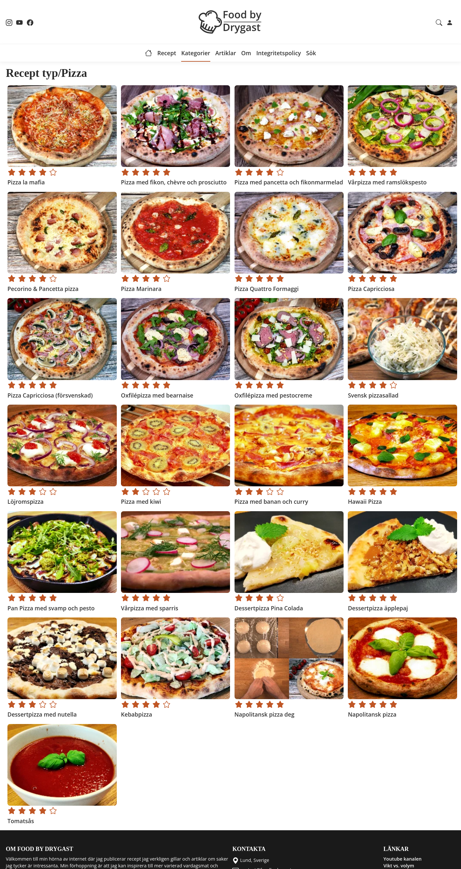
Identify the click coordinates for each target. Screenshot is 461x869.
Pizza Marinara (141, 289)
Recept (166, 53)
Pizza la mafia (26, 182)
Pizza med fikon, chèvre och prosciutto (173, 182)
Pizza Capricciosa (371, 289)
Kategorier (195, 53)
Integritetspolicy (278, 53)
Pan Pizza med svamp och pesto (51, 608)
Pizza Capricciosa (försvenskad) (50, 395)
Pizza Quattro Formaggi (266, 289)
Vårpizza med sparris (149, 608)
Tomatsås (20, 821)
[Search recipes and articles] (439, 22)
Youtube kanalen (402, 859)
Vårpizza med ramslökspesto (387, 182)
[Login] (449, 22)
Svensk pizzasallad (373, 395)
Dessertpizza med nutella (42, 714)
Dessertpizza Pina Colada (268, 608)
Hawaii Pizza (365, 501)
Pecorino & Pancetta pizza (43, 289)
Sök (311, 53)
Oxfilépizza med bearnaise (157, 395)
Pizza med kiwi (141, 501)
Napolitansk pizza (372, 714)
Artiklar (225, 53)
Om (246, 53)
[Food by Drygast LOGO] (231, 21)
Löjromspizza (25, 501)
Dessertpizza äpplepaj (378, 608)
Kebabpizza (136, 714)
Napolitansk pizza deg (264, 714)
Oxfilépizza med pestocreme (273, 395)
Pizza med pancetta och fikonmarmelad (288, 182)
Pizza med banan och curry (271, 501)
